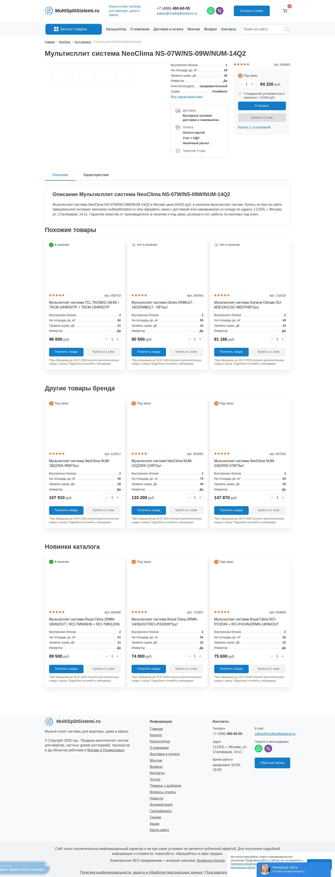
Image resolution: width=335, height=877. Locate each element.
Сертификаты (161, 811)
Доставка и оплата (165, 754)
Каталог (156, 735)
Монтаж (156, 760)
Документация (161, 804)
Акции (155, 824)
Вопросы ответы (163, 792)
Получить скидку (66, 351)
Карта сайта (159, 830)
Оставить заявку (251, 10)
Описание (60, 175)
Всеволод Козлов (211, 860)
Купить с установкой (254, 127)
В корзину (262, 105)
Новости (156, 798)
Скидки (155, 817)
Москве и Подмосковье (105, 750)
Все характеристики (187, 97)
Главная (156, 729)
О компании (159, 748)
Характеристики (96, 175)
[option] (62, 76)
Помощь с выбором (165, 785)
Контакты (157, 773)
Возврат (156, 767)
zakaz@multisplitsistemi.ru (177, 13)
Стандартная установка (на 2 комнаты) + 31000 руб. (264, 95)
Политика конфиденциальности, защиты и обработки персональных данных (141, 872)
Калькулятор (160, 741)
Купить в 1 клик (262, 117)
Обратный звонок (272, 762)
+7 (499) (173, 8)
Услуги (155, 779)
